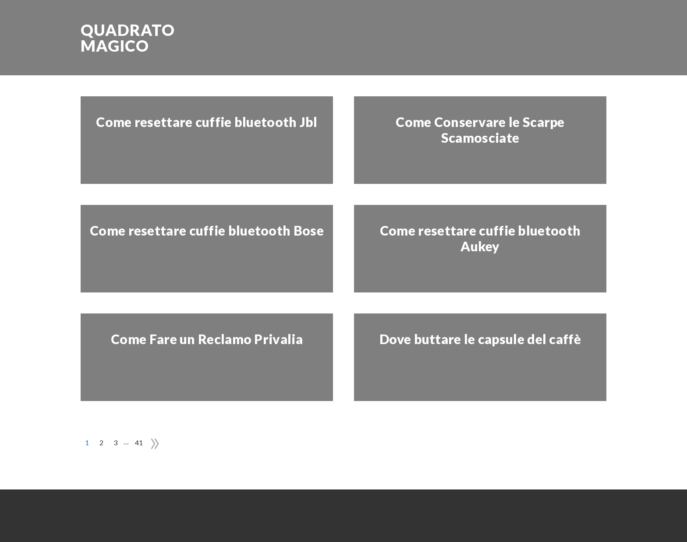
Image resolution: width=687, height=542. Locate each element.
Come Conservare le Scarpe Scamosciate (480, 129)
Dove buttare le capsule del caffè (480, 339)
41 (139, 442)
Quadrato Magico (128, 37)
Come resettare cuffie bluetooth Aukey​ (480, 238)
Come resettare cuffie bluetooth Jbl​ (207, 122)
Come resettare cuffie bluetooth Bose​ (207, 230)
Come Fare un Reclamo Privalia (207, 339)
